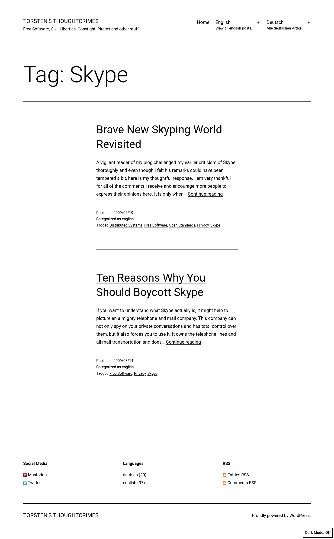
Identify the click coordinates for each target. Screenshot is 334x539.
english (128, 219)
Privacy (203, 225)
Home (203, 22)
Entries (236, 474)
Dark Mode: (318, 533)
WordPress (299, 515)
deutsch (130, 474)
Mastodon (35, 474)
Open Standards (182, 225)
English (233, 25)
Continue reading (205, 194)
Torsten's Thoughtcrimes (61, 21)
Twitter (32, 482)
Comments (240, 482)
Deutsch (285, 25)
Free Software (155, 225)
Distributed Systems (126, 225)
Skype (215, 225)
